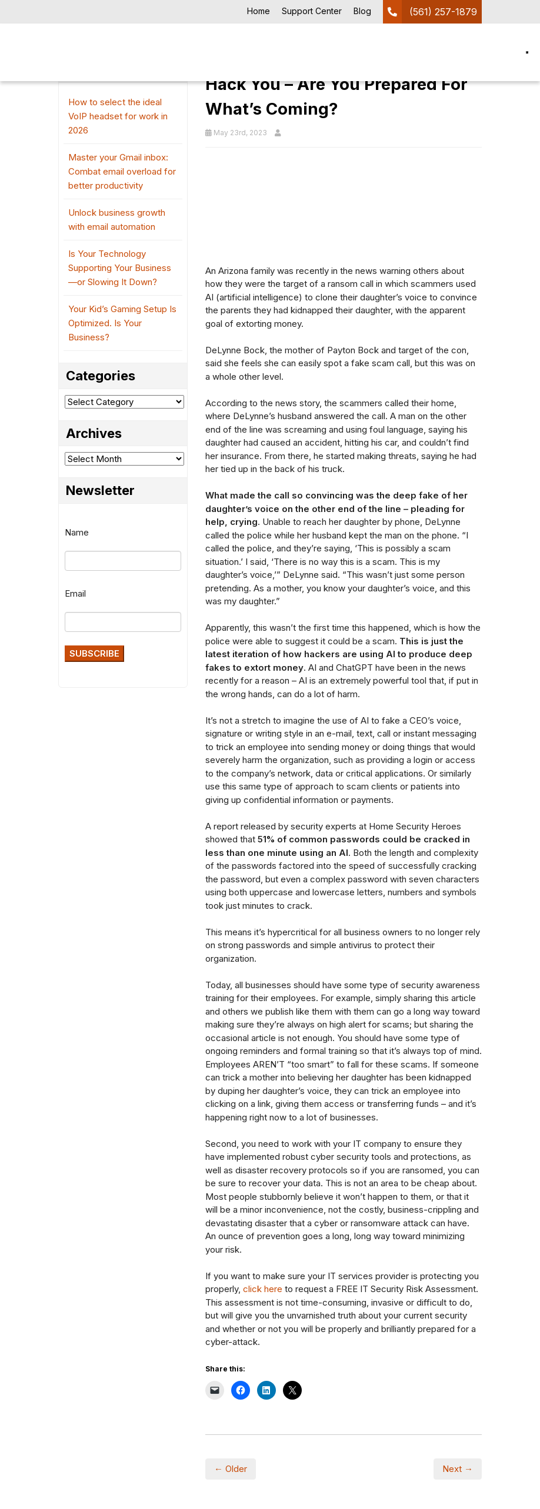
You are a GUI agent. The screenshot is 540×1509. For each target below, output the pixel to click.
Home (258, 11)
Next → (457, 1468)
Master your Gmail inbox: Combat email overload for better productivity (122, 171)
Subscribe (94, 653)
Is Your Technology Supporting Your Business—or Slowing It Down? (119, 267)
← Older (230, 1468)
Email (75, 593)
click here (262, 1288)
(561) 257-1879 (443, 12)
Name (77, 532)
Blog (362, 11)
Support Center (312, 11)
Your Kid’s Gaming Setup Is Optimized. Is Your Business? (122, 323)
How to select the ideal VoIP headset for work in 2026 (118, 116)
